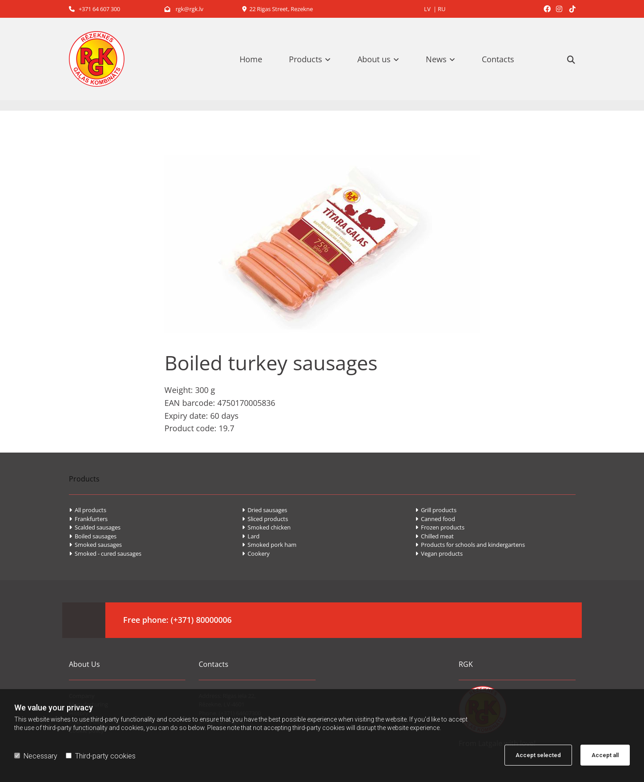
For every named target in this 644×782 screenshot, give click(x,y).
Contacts (498, 59)
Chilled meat (434, 536)
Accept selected (538, 755)
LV (427, 9)
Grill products (435, 510)
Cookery (256, 553)
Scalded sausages (94, 527)
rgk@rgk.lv (184, 9)
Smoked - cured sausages (105, 553)
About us (374, 59)
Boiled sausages (92, 536)
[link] (314, 59)
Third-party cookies (101, 756)
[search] (571, 60)
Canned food (435, 519)
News (436, 59)
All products (87, 510)
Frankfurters (88, 519)
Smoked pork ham (269, 545)
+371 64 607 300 (94, 9)
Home (251, 59)
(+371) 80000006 (201, 619)
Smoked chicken (266, 527)
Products (305, 59)
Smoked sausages (95, 545)
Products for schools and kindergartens (470, 545)
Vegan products (439, 553)
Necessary (35, 756)
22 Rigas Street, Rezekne (277, 9)
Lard (251, 536)
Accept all (605, 755)
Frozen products (439, 527)
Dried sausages (264, 510)
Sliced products (265, 519)
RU (441, 9)
